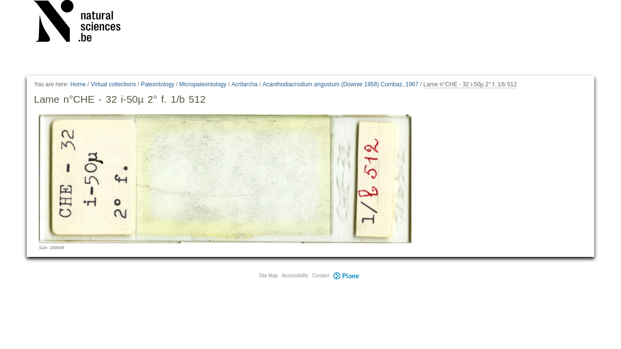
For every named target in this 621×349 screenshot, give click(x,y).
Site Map (268, 275)
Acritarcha (244, 84)
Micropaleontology (203, 84)
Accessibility (295, 275)
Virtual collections (113, 84)
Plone (346, 275)
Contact (320, 275)
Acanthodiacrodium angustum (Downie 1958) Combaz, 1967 (340, 84)
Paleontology (157, 84)
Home (78, 84)
